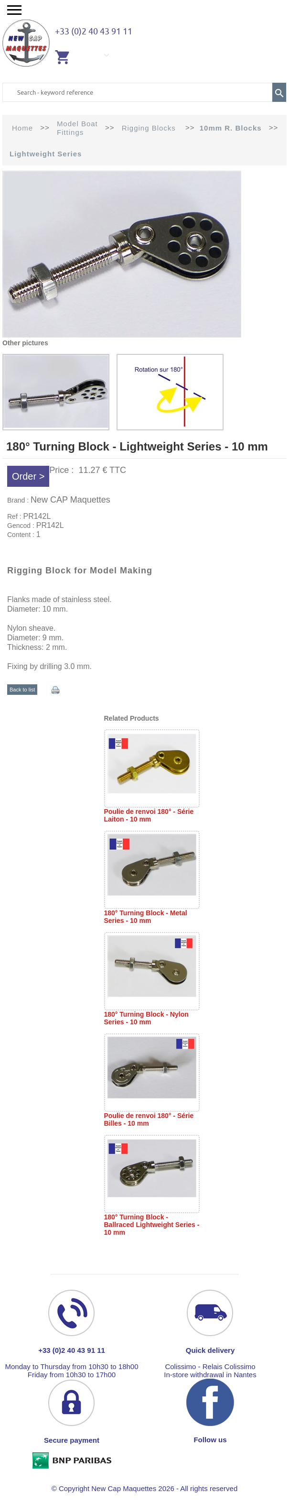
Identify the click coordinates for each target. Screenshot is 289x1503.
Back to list (22, 689)
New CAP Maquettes (70, 500)
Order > (28, 476)
